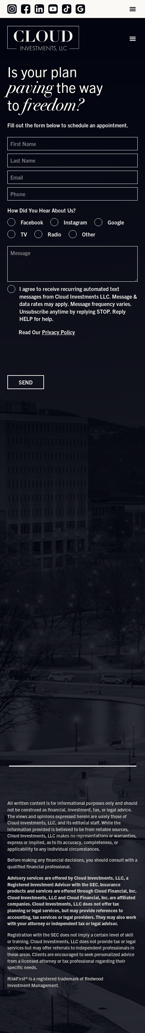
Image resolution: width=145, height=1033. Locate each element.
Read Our (47, 332)
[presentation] (58, 355)
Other (88, 234)
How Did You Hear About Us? (41, 210)
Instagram (75, 222)
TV (24, 234)
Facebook (32, 222)
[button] (133, 9)
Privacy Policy (58, 332)
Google (116, 222)
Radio (54, 234)
